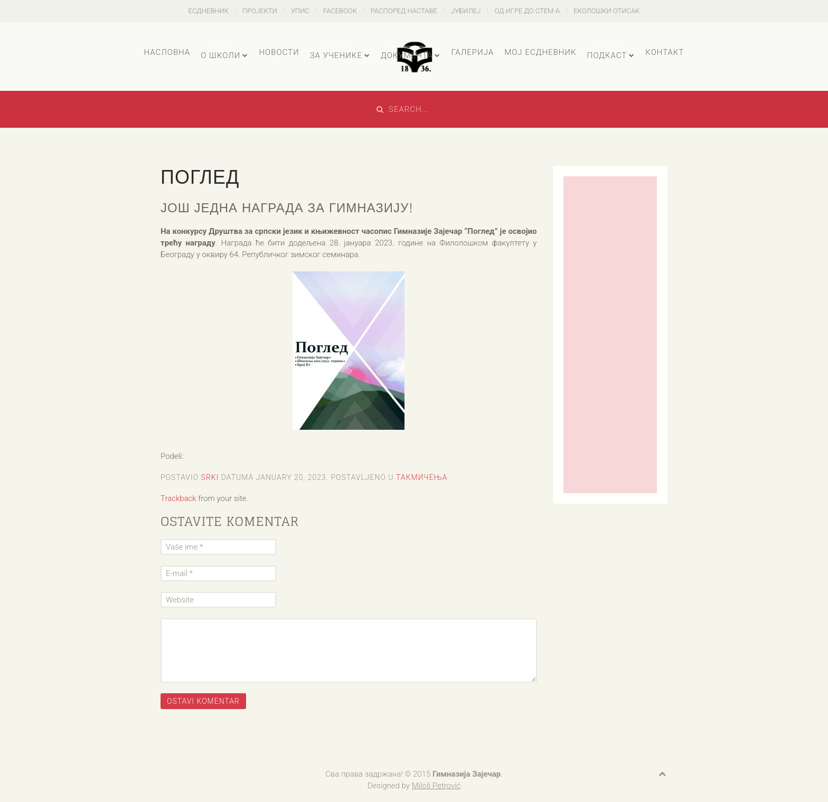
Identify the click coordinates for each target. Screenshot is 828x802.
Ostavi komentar (203, 701)
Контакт (664, 52)
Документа (406, 55)
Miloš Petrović (436, 785)
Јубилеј (466, 11)
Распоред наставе (404, 11)
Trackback (178, 498)
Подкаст (607, 55)
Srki (210, 477)
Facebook (340, 11)
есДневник (209, 11)
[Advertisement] (610, 334)
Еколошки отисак (606, 11)
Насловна (167, 52)
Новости (279, 52)
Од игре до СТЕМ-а (527, 11)
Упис (300, 11)
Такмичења (422, 477)
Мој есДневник (540, 52)
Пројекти (259, 11)
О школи (220, 55)
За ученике (336, 55)
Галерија (472, 52)
